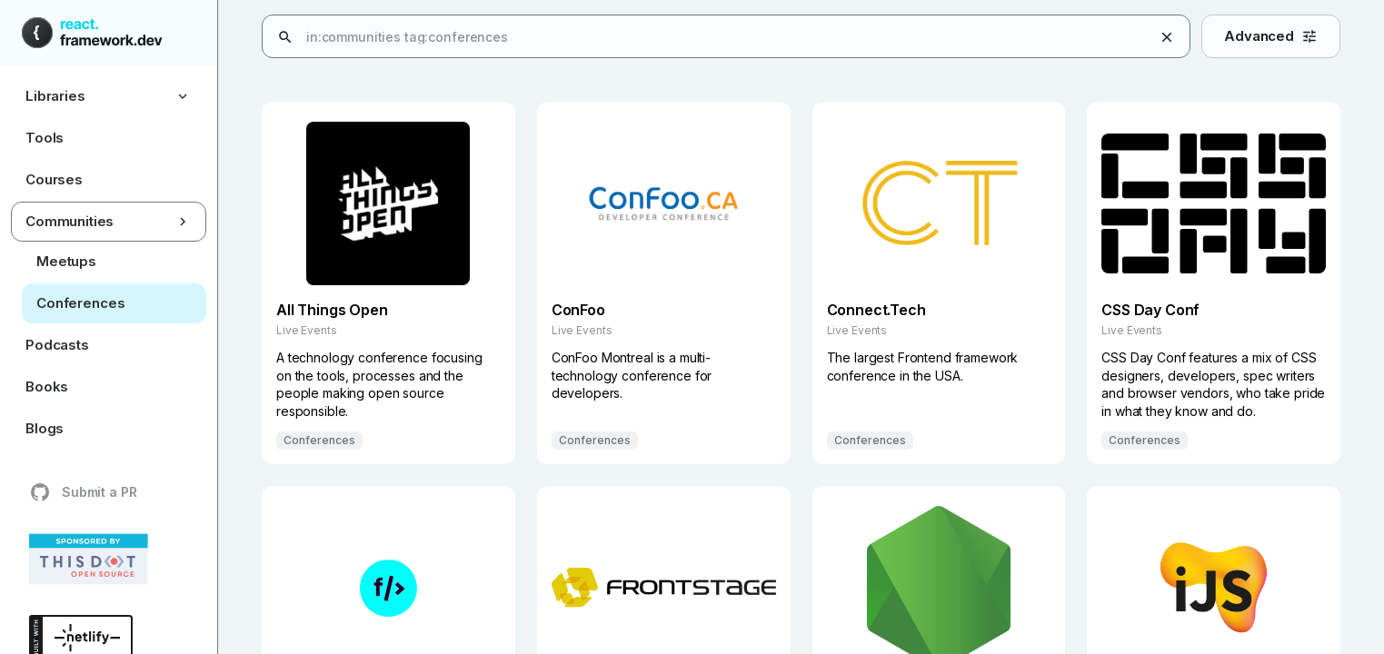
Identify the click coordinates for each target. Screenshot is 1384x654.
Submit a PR (82, 492)
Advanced (1271, 36)
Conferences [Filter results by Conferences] (319, 440)
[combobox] (826, 37)
